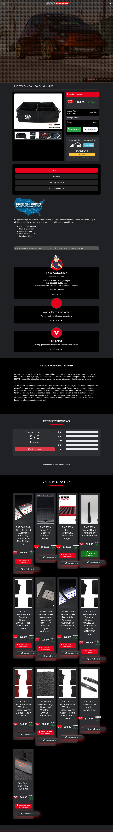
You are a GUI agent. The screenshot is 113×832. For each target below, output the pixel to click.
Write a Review (35, 449)
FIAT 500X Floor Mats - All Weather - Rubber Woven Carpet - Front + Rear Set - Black (67, 710)
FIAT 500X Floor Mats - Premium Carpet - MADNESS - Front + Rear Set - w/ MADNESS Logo (89, 622)
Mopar (95, 122)
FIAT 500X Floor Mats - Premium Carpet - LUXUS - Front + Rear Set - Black (23, 620)
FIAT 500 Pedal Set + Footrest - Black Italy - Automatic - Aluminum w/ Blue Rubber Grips (67, 620)
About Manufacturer (56, 189)
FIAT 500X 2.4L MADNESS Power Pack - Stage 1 (67, 533)
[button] (59, 111)
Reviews (56, 176)
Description (56, 170)
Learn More (89, 145)
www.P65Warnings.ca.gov (74, 248)
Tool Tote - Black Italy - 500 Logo (23, 786)
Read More (56, 320)
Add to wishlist (90, 129)
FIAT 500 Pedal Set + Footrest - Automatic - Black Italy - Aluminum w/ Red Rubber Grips (23, 535)
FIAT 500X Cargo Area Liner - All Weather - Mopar (45, 533)
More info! (94, 112)
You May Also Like (56, 182)
